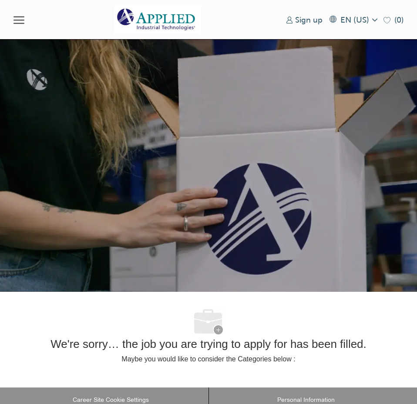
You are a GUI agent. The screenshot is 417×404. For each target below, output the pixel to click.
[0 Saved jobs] (393, 20)
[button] (353, 19)
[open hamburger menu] (18, 19)
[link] (304, 20)
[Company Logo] (157, 19)
